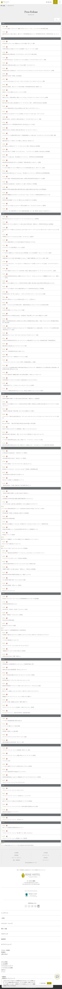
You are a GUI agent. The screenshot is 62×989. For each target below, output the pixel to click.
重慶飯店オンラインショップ (8, 978)
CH (50, 2)
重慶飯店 (4, 976)
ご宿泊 (3, 918)
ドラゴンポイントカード (7, 965)
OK (49, 983)
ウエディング (4, 933)
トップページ (4, 913)
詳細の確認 (43, 983)
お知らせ (3, 969)
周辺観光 (3, 952)
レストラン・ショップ (7, 923)
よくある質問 (4, 963)
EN (48, 2)
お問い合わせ (4, 954)
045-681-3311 (27, 884)
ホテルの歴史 (4, 962)
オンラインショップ (6, 944)
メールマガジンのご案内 (7, 967)
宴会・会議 (4, 928)
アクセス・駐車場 (5, 950)
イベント (3, 971)
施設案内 (3, 939)
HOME (3, 5)
